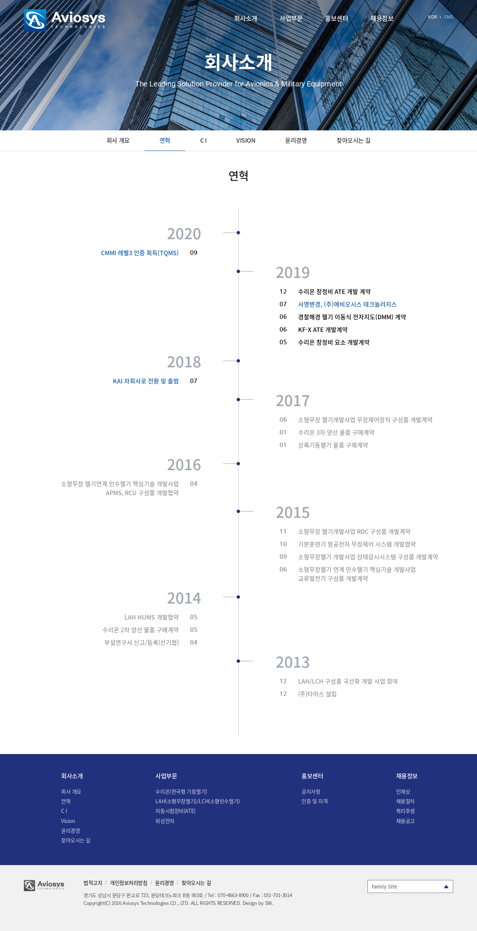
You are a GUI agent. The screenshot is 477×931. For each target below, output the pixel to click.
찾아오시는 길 (353, 140)
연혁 (164, 140)
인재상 (403, 791)
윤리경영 (296, 140)
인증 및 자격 (314, 801)
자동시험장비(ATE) (175, 810)
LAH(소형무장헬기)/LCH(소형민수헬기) (197, 801)
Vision (245, 140)
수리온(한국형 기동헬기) (181, 791)
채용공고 (405, 820)
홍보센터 (336, 19)
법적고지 (92, 882)
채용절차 (405, 801)
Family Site (384, 886)
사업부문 (291, 19)
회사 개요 (118, 140)
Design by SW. (258, 902)
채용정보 (382, 19)
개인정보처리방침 (129, 882)
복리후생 (405, 810)
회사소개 (245, 19)
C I (203, 140)
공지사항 (310, 791)
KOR (432, 17)
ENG (448, 17)
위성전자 (164, 820)
